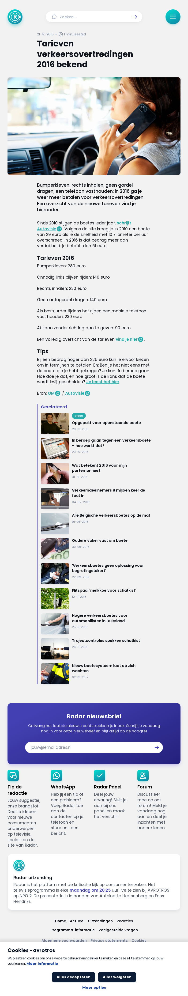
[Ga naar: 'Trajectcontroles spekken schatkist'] (96, 648)
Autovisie (74, 393)
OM (51, 393)
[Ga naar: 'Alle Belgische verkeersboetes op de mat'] (96, 523)
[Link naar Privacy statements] (109, 940)
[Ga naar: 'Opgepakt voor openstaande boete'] (96, 423)
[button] (135, 17)
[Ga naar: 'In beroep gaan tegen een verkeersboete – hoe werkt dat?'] (96, 448)
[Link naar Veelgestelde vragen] (118, 930)
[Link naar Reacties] (125, 921)
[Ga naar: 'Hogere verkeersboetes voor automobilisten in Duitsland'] (96, 623)
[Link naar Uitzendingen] (100, 921)
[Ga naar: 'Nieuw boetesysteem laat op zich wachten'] (96, 674)
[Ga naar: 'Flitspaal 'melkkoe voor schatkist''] (96, 598)
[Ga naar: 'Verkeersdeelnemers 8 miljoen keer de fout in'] (96, 498)
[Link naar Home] (60, 921)
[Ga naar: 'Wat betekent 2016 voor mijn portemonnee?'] (96, 473)
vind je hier (127, 339)
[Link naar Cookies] (139, 940)
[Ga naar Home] (15, 16)
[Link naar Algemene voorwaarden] (64, 940)
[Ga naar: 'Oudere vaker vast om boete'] (96, 548)
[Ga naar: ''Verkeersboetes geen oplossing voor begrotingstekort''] (96, 573)
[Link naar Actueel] (77, 921)
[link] (25, 809)
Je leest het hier (102, 382)
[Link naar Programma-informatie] (72, 930)
